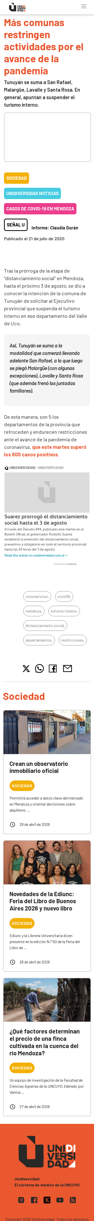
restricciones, (72, 640)
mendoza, (34, 610)
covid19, (64, 596)
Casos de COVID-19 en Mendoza (40, 208)
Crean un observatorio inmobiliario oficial (39, 767)
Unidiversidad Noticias (32, 193)
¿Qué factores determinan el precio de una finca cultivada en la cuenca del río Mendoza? (45, 1041)
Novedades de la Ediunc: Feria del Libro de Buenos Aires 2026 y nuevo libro (43, 901)
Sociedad (16, 178)
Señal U (16, 224)
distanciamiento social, (45, 625)
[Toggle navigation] (83, 6)
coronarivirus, (37, 596)
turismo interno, (64, 610)
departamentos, (39, 640)
